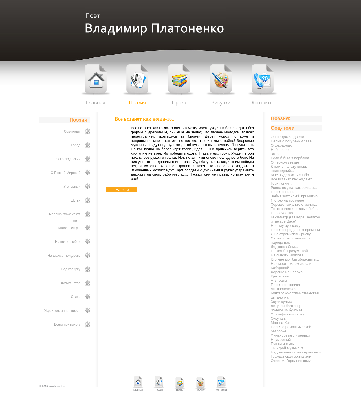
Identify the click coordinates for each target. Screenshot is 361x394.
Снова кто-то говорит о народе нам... (290, 240)
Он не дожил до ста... (289, 137)
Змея (275, 154)
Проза (179, 103)
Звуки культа (281, 301)
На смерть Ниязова (287, 255)
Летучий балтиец (285, 306)
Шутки (75, 200)
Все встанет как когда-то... (293, 179)
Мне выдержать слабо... (291, 175)
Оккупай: (278, 318)
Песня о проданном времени (295, 230)
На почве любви (67, 242)
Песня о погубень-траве (291, 141)
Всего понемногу (67, 324)
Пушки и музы (283, 344)
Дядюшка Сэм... (284, 247)
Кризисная (280, 276)
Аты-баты (279, 280)
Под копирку (70, 269)
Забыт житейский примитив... (296, 196)
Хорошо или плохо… (288, 272)
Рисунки (220, 103)
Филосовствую (69, 228)
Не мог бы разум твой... (291, 251)
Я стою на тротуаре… (289, 200)
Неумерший (281, 339)
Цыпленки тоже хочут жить (63, 217)
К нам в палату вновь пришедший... (289, 168)
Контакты (263, 103)
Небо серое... (282, 149)
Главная (95, 103)
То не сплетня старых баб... (294, 209)
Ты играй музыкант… (289, 348)
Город (75, 145)
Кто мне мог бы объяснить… (295, 259)
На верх (122, 189)
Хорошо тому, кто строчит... (294, 204)
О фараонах (281, 145)
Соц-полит (72, 131)
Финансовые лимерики (290, 335)
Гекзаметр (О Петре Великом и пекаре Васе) (295, 219)
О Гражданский (68, 159)
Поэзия (137, 103)
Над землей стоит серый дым (296, 352)
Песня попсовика (285, 285)
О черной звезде (285, 162)
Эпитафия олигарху (287, 314)
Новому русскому (285, 225)
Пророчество (282, 213)
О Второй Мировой (65, 173)
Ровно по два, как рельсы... (294, 187)
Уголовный (71, 187)
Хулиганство (70, 283)
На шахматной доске (64, 256)
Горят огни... (281, 183)
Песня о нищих (283, 192)
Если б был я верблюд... (291, 158)
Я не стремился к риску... (292, 234)
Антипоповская (283, 289)
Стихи (75, 297)
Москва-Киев (282, 323)
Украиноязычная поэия (62, 311)
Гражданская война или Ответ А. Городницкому (291, 358)
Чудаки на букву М (286, 310)
